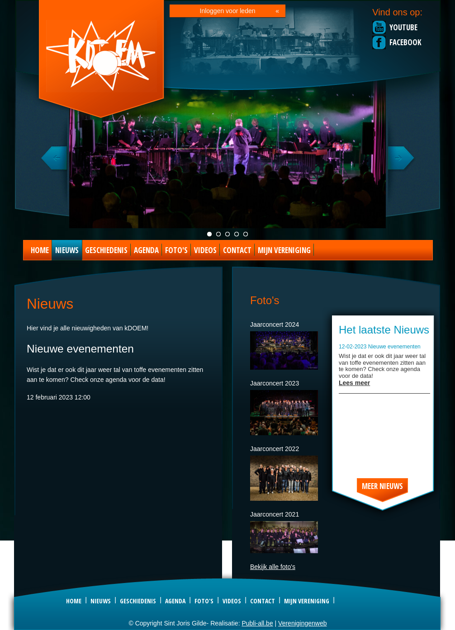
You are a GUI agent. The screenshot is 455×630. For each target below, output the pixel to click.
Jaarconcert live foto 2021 (209, 234)
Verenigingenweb (302, 623)
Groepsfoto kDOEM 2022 (218, 234)
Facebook (405, 42)
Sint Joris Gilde (102, 60)
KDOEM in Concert (227, 234)
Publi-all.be (257, 623)
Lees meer (354, 382)
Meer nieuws (382, 486)
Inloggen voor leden (228, 10)
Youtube (403, 27)
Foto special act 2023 (245, 234)
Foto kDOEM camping (236, 234)
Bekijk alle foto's (272, 566)
